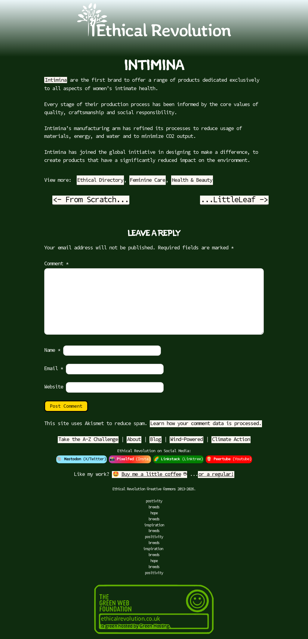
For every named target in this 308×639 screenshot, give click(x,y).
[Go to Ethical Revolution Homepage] (154, 35)
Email (53, 368)
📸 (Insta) (129, 459)
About (134, 439)
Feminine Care (147, 180)
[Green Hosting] (154, 636)
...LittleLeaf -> (234, 200)
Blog (155, 439)
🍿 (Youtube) (228, 459)
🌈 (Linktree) (178, 459)
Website (53, 387)
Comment (56, 263)
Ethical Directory (100, 180)
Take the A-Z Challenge (88, 439)
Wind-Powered (186, 439)
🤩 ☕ (149, 474)
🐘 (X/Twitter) (81, 459)
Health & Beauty (192, 180)
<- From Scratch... (91, 200)
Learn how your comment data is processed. (205, 423)
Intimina (55, 80)
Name (52, 350)
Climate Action (231, 439)
